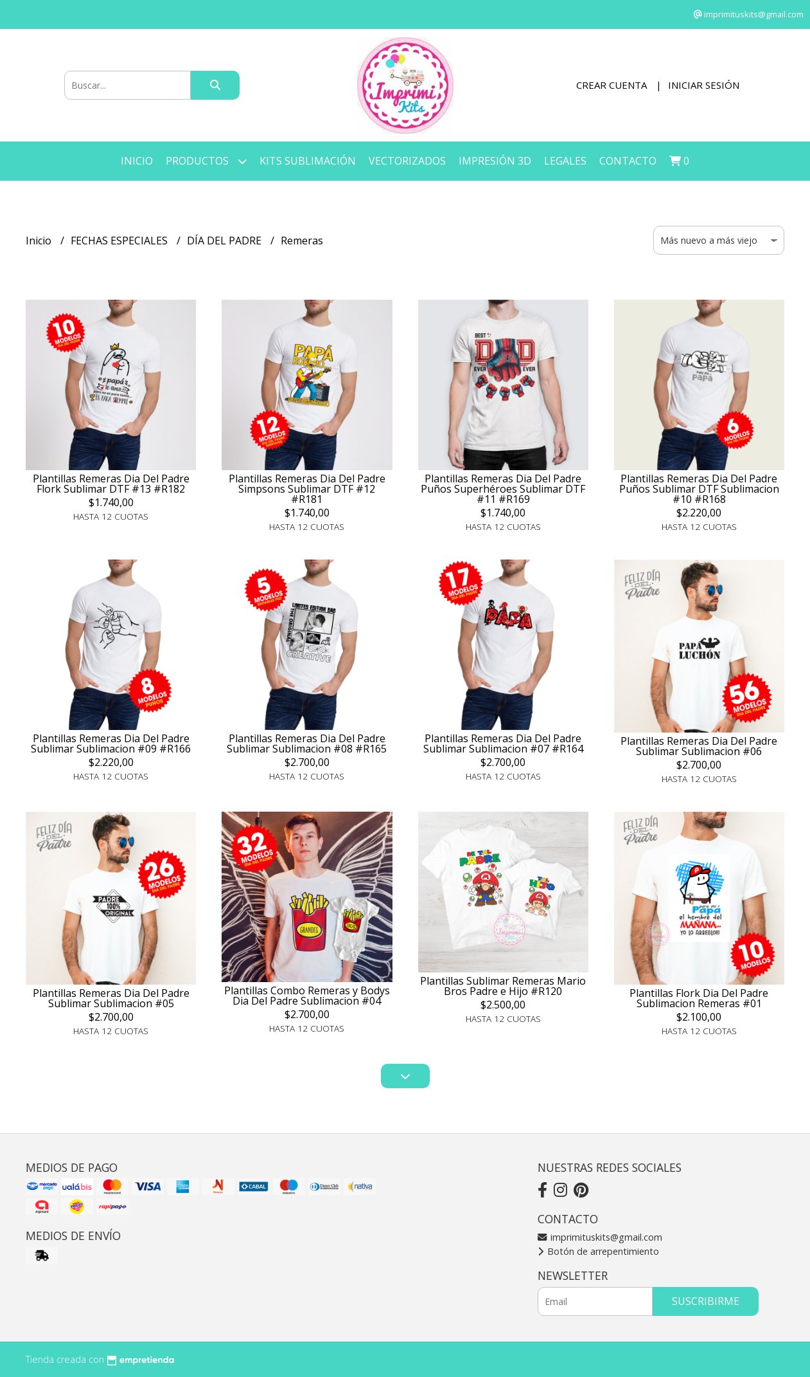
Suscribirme (705, 1301)
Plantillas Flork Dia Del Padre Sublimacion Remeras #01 (699, 998)
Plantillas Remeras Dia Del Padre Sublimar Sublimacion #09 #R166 (111, 743)
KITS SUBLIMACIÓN (308, 161)
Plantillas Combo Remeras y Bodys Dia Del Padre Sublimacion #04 (307, 995)
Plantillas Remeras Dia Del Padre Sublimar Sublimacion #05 (111, 998)
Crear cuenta (611, 84)
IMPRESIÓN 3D (495, 161)
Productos (206, 161)
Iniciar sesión (703, 84)
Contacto (627, 161)
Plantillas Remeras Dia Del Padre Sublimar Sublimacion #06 (699, 746)
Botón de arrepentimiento (598, 1251)
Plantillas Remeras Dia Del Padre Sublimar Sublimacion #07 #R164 (503, 743)
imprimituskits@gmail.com (600, 1237)
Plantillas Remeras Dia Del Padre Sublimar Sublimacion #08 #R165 (307, 743)
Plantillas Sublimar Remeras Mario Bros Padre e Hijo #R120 (503, 986)
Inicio (137, 161)
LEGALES (565, 161)
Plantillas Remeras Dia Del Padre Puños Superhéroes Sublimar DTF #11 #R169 (503, 488)
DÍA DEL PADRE (225, 240)
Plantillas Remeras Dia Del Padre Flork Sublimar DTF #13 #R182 (111, 483)
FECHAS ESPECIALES (120, 240)
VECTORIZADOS (407, 161)
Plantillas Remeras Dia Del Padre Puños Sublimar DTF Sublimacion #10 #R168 (699, 488)
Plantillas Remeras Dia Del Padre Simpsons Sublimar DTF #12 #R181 (307, 488)
